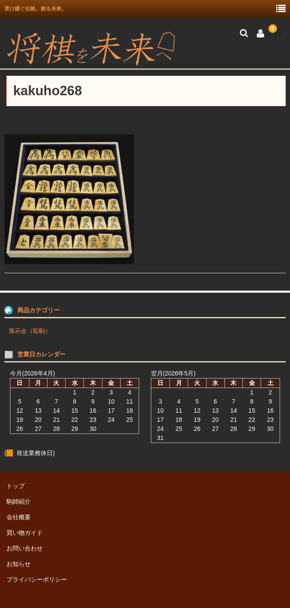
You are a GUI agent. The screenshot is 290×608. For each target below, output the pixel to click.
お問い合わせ (24, 548)
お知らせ (18, 563)
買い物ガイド (24, 532)
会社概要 (18, 517)
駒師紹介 (18, 501)
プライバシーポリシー (36, 579)
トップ (15, 485)
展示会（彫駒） (30, 330)
